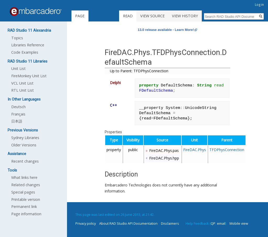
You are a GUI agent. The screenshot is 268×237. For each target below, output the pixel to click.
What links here (24, 177)
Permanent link (24, 206)
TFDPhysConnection (226, 149)
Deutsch (18, 106)
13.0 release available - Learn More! (166, 30)
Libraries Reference (27, 44)
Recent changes (25, 161)
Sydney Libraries (25, 137)
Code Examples (24, 52)
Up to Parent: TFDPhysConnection (139, 70)
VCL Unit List (22, 83)
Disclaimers (170, 223)
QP (213, 223)
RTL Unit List (22, 90)
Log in (259, 4)
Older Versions (23, 144)
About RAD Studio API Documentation (128, 223)
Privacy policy (85, 223)
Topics (17, 37)
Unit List (18, 68)
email (221, 223)
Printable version (25, 199)
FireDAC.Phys (194, 149)
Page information (26, 213)
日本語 (16, 121)
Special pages (23, 192)
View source (152, 15)
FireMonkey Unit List (29, 75)
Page (80, 15)
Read (128, 15)
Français (18, 114)
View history (185, 15)
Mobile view (239, 223)
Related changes (25, 184)
